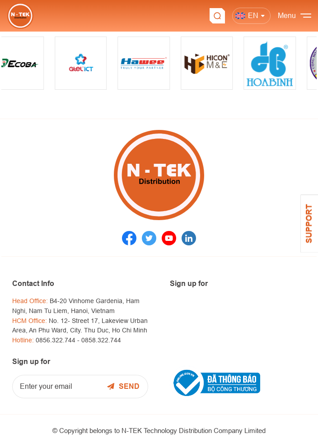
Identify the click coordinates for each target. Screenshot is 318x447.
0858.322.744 (101, 340)
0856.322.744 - (58, 340)
